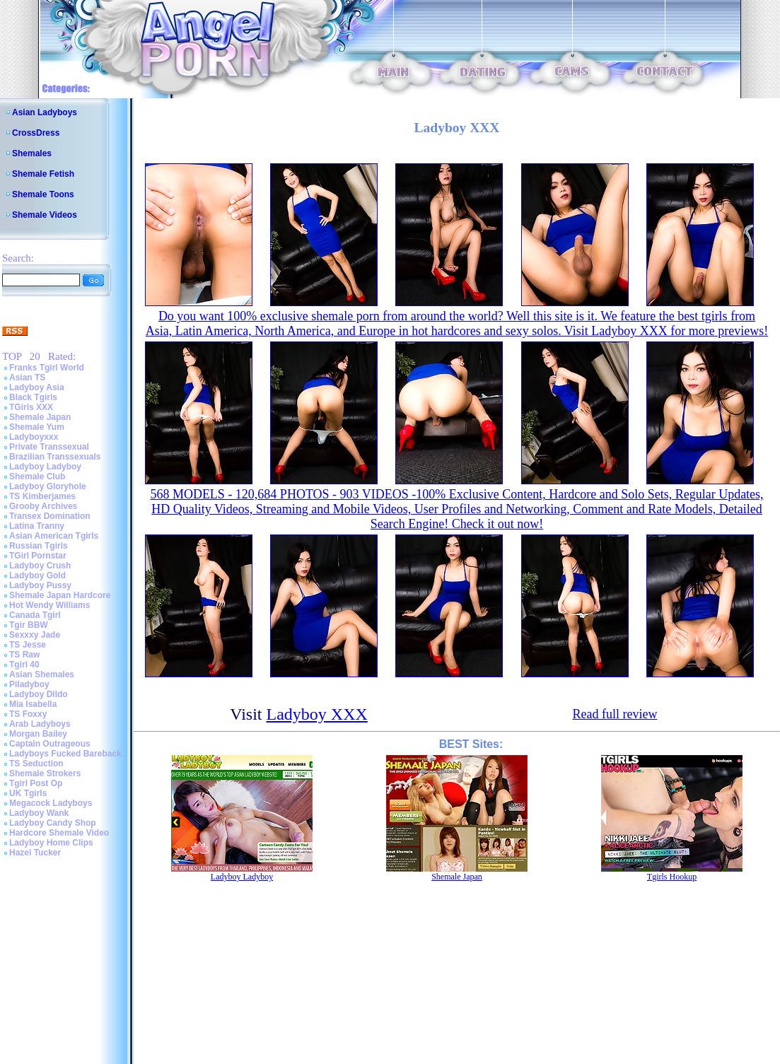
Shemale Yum (36, 427)
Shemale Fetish (43, 174)
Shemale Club (37, 476)
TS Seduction (36, 763)
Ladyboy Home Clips (51, 843)
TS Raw (24, 655)
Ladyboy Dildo (38, 694)
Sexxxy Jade (34, 635)
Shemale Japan (40, 417)
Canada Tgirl (35, 615)
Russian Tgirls (38, 546)
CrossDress (35, 133)
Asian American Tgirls (53, 536)
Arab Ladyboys (40, 724)
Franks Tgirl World (46, 368)
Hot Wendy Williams (49, 605)
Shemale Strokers (45, 773)
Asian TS (27, 377)
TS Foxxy (28, 714)
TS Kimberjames (42, 496)
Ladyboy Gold (37, 575)
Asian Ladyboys (44, 112)
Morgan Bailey (38, 734)
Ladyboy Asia (36, 387)
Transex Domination (50, 516)
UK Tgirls (28, 793)
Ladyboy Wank (39, 813)
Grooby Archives (43, 506)
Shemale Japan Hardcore (59, 595)
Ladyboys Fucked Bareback (65, 754)
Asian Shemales (41, 674)
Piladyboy (29, 684)
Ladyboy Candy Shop (52, 823)
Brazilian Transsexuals (54, 457)
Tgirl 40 (24, 665)
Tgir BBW (28, 625)
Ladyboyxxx (33, 437)
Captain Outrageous (50, 744)
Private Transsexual (49, 447)
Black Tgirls (33, 397)
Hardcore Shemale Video (59, 833)
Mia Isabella (33, 704)
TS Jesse (27, 645)
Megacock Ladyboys (50, 803)
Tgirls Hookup (672, 877)
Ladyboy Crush (40, 566)
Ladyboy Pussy (40, 585)
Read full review (614, 714)
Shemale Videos (44, 215)
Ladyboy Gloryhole (47, 486)
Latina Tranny (36, 526)
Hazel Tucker (35, 853)
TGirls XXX (31, 407)
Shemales (32, 153)
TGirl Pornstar (37, 556)
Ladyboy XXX (317, 714)
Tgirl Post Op (35, 783)
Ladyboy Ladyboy (45, 467)
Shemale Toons (43, 194)
